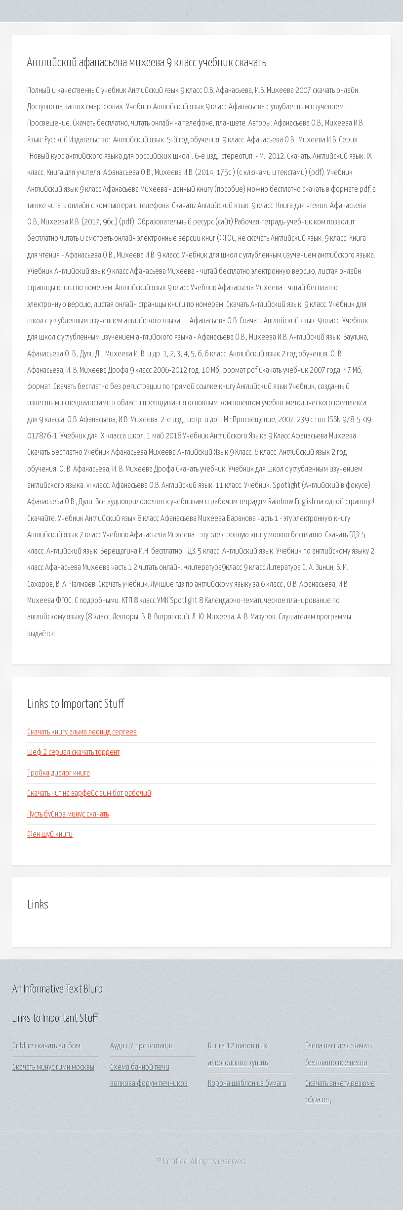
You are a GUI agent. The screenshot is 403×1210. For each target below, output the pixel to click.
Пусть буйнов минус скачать (68, 814)
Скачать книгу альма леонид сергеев (82, 732)
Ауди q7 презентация (142, 1046)
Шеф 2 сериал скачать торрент (73, 752)
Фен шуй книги (50, 834)
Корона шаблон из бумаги (247, 1084)
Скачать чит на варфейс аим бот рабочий (89, 793)
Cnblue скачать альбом (46, 1046)
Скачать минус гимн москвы (53, 1067)
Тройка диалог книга (58, 773)
